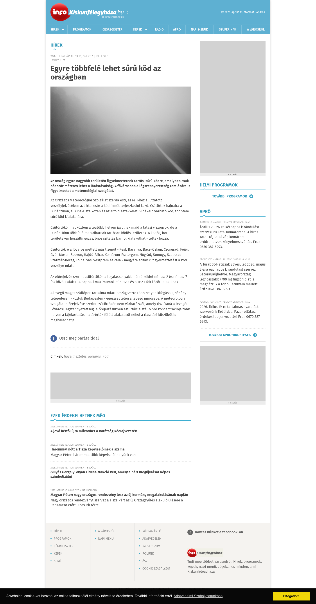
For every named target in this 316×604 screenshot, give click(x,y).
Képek (137, 29)
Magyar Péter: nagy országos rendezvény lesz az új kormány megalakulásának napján (119, 495)
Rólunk (148, 553)
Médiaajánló (151, 531)
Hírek (55, 29)
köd (105, 356)
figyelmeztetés (75, 356)
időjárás (94, 356)
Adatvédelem (152, 538)
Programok (82, 29)
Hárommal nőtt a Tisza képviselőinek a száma (87, 449)
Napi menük (199, 29)
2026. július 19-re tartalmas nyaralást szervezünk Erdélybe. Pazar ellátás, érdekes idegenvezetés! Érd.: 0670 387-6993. (230, 314)
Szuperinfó (227, 29)
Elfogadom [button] (291, 596)
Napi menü (106, 538)
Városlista (127, 12)
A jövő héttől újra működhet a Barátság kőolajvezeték (93, 431)
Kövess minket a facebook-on (219, 532)
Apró (177, 29)
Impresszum (151, 546)
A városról (256, 29)
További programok (229, 196)
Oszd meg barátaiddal (79, 338)
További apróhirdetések (229, 335)
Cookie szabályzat (156, 568)
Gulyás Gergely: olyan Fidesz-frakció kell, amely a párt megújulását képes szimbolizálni (110, 474)
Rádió (159, 29)
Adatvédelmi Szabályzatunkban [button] (198, 596)
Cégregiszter (112, 29)
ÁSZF (145, 561)
